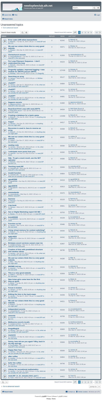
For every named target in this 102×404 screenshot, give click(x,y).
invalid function (14, 173)
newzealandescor (16, 56)
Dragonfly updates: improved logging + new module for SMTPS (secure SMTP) (26, 71)
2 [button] (82, 32)
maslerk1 (12, 335)
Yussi (12, 377)
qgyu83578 (12, 186)
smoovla (11, 316)
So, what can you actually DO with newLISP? (26, 85)
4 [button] (88, 32)
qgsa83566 (12, 179)
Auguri (11, 122)
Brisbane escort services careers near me (25, 243)
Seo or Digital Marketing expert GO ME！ (25, 212)
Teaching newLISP (16, 166)
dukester (13, 268)
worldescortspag (15, 245)
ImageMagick (13, 329)
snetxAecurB (14, 168)
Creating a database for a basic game (23, 115)
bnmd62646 (13, 217)
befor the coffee (14, 363)
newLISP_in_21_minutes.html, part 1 (23, 376)
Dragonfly (41, 73)
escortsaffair (14, 345)
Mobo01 (12, 41)
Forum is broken (15, 288)
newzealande (13, 192)
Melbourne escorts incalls (19, 322)
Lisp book (12, 205)
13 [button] (97, 32)
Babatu (12, 214)
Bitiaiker (12, 50)
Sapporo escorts (15, 102)
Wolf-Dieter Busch (16, 110)
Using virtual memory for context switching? (26, 230)
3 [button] (85, 32)
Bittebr (12, 283)
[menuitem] (14, 14)
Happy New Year (15, 350)
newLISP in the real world (16, 58)
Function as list (14, 224)
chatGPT (11, 83)
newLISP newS (13, 112)
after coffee (13, 356)
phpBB (44, 396)
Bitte (11, 262)
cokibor (12, 140)
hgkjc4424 (12, 237)
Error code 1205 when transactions (22, 40)
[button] (75, 32)
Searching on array (16, 76)
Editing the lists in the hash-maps (22, 294)
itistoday (12, 73)
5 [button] (91, 32)
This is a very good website (19, 273)
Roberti (12, 304)
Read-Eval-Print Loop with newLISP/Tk (24, 109)
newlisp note (13, 145)
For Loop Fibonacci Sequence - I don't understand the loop (24, 62)
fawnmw (11, 199)
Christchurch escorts (17, 55)
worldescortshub (15, 324)
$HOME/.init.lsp (14, 266)
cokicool (12, 153)
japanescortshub (15, 104)
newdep (12, 358)
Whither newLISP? (14, 196)
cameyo (12, 78)
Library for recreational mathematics (23, 369)
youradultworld (15, 311)
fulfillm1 (12, 274)
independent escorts (16, 309)
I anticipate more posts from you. (22, 152)
